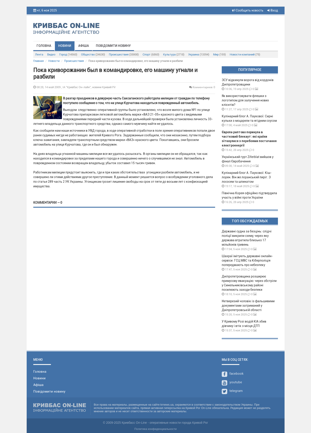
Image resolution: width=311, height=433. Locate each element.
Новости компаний (245, 54)
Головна (44, 45)
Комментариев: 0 (202, 87)
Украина (198, 54)
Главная (38, 61)
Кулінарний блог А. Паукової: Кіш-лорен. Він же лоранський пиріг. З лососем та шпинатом (247, 177)
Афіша (83, 45)
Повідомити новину (113, 45)
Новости (54, 61)
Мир (219, 54)
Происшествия (124, 54)
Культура (173, 54)
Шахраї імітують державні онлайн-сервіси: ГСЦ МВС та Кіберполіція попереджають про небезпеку (247, 260)
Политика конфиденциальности (155, 429)
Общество (93, 54)
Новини (64, 45)
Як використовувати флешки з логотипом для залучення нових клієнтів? (245, 100)
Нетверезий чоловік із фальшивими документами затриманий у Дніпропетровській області (248, 305)
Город (68, 54)
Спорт (151, 54)
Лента (39, 54)
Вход (272, 10)
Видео (51, 54)
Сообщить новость (247, 10)
